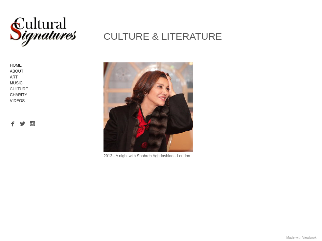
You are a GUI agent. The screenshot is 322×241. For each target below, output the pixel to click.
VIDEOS (17, 101)
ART (14, 77)
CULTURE (19, 89)
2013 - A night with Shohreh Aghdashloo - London (147, 156)
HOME (16, 65)
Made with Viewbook (301, 237)
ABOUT (16, 71)
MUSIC (16, 83)
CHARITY (18, 95)
